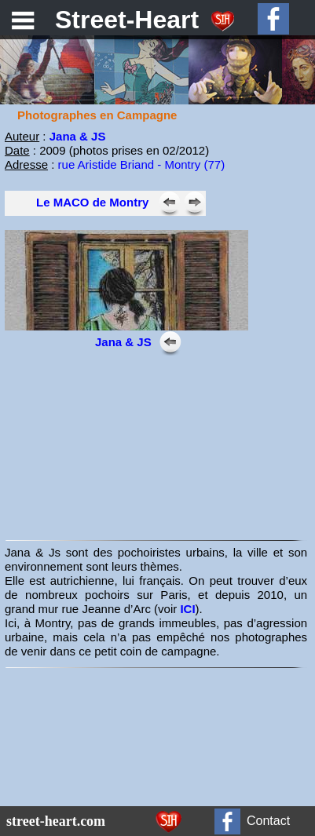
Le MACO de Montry (92, 202)
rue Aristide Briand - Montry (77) (141, 164)
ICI (187, 608)
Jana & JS (77, 136)
